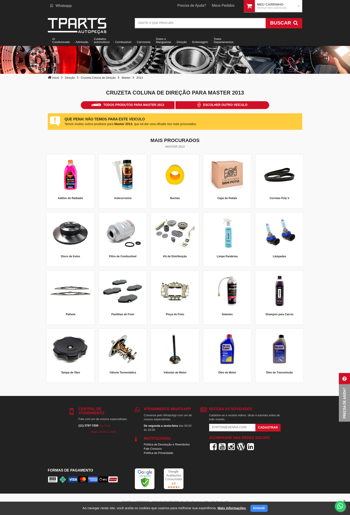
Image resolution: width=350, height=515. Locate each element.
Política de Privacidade (158, 453)
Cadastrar (268, 427)
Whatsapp (61, 6)
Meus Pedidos (223, 5)
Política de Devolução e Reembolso (167, 444)
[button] (344, 397)
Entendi (259, 508)
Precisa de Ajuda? (191, 5)
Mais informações (231, 508)
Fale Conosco (153, 448)
